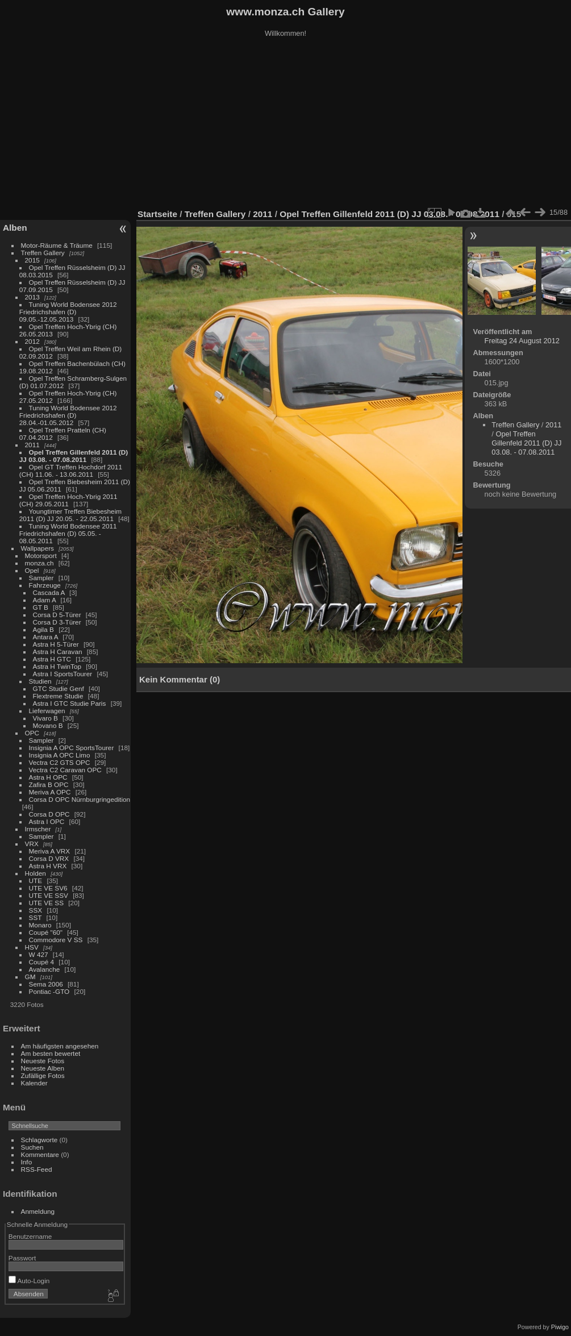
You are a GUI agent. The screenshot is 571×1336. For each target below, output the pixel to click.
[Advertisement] (285, 124)
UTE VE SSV (48, 895)
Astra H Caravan (57, 651)
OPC (32, 732)
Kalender (34, 1083)
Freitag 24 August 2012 (522, 340)
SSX (36, 910)
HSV (32, 947)
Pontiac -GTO (49, 991)
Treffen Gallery (43, 252)
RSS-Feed (36, 1169)
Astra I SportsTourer (63, 673)
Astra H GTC (52, 659)
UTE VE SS (46, 902)
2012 (32, 341)
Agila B (43, 629)
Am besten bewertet (51, 1053)
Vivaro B (45, 718)
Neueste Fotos (43, 1060)
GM (30, 976)
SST (35, 917)
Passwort (22, 1258)
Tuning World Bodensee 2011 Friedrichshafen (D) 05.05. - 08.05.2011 (68, 533)
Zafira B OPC (49, 784)
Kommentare (40, 1154)
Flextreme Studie (58, 696)
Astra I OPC (47, 821)
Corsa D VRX (49, 858)
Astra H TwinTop (57, 666)
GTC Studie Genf (58, 688)
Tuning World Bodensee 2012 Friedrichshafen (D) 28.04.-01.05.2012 (68, 415)
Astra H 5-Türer (56, 644)
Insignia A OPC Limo (59, 755)
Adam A (44, 600)
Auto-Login (29, 1280)
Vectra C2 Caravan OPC (65, 769)
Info (26, 1162)
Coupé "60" (45, 932)
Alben (15, 227)
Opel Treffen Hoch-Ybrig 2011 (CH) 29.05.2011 (68, 500)
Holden (35, 873)
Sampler (41, 577)
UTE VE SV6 (48, 888)
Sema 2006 (46, 984)
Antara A (45, 636)
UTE (36, 880)
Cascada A (49, 592)
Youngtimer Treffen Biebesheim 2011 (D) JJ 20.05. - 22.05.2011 (70, 514)
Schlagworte (39, 1139)
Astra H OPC (48, 777)
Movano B (48, 725)
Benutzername (30, 1236)
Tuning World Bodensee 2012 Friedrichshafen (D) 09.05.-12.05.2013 (68, 312)
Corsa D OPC (49, 814)
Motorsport (41, 555)
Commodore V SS (56, 939)
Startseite (157, 214)
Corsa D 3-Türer (57, 622)
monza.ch (39, 563)
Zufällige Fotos (43, 1075)
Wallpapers (37, 548)
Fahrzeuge (45, 585)
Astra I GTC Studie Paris (69, 703)
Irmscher (38, 829)
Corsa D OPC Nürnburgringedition (80, 799)
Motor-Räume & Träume (57, 245)
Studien (40, 681)
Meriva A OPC (50, 792)
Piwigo (560, 1326)
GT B (40, 607)
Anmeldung (38, 1211)
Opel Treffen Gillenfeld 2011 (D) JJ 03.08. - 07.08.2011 (73, 455)
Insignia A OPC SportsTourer (71, 747)
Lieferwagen (47, 710)
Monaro (40, 925)
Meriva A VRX (49, 851)
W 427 (38, 954)
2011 (32, 444)
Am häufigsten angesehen (60, 1046)
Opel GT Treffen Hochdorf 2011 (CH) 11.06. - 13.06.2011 (70, 470)
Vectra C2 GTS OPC (59, 762)
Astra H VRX (48, 865)
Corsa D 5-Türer (57, 614)
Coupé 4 (41, 961)
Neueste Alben (43, 1068)
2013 (32, 297)
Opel (32, 570)
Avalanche (44, 969)
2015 (32, 260)
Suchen (32, 1147)
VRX (32, 843)
